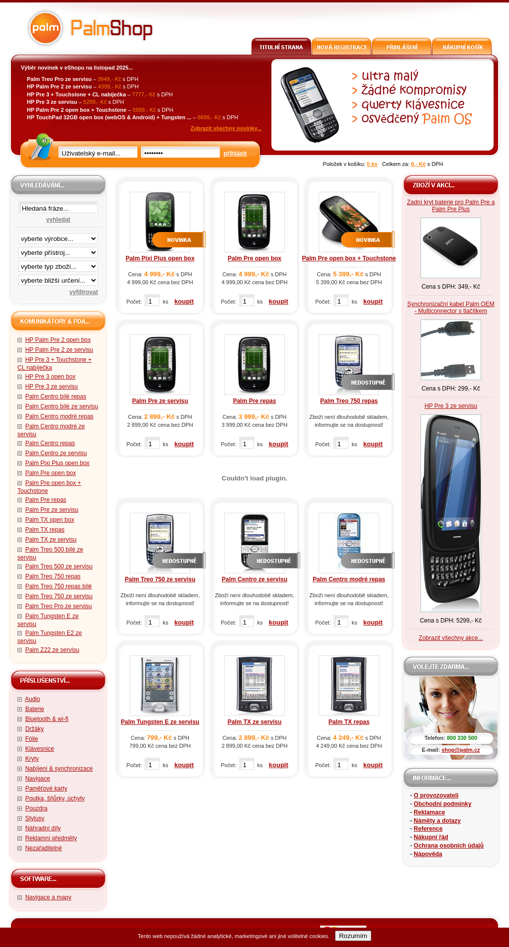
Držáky (34, 728)
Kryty (32, 758)
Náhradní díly (43, 828)
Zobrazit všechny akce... (451, 637)
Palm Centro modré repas (59, 416)
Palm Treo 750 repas (53, 576)
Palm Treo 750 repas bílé (58, 586)
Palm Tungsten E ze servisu (160, 721)
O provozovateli (436, 795)
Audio (32, 699)
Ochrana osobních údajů (449, 845)
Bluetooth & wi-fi (47, 718)
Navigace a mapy (48, 897)
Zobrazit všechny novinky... (225, 128)
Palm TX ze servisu (51, 539)
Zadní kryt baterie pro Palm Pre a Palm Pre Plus (451, 206)
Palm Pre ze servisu (52, 509)
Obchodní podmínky (442, 803)
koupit (184, 301)
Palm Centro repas (50, 443)
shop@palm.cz (460, 750)
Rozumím (353, 936)
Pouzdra (36, 808)
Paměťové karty (46, 788)
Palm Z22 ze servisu (52, 649)
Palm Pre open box (50, 473)
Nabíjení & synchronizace (59, 768)
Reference (428, 828)
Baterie (34, 709)
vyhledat (58, 219)
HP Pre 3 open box (50, 376)
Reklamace (429, 812)
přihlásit (235, 153)
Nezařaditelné (43, 848)
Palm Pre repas (46, 499)
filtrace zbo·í (58, 264)
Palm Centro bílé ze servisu (61, 406)
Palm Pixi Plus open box (57, 463)
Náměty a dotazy (437, 820)
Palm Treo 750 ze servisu (58, 596)
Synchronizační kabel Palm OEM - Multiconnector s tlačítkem (450, 308)
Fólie (31, 738)
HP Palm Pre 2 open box (58, 339)
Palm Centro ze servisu (56, 453)
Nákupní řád (431, 837)
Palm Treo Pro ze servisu (58, 606)
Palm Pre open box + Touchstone (349, 258)
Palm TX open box (50, 519)
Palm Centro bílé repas (55, 396)
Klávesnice (39, 748)
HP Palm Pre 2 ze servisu (59, 349)
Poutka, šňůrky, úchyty (55, 798)
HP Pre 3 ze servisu (51, 386)
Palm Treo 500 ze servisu (58, 566)
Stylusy (35, 818)
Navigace (37, 778)
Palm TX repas (45, 529)
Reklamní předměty (51, 838)
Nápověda (428, 854)
